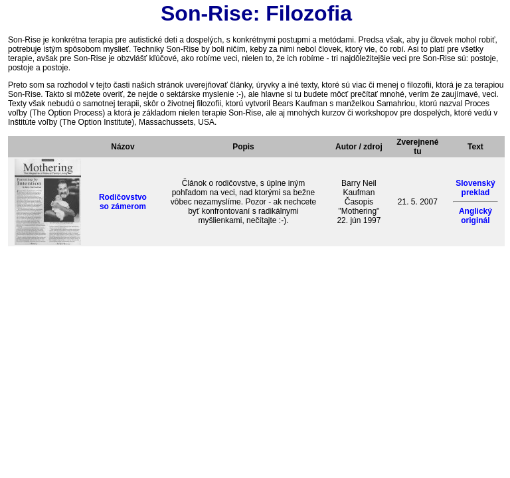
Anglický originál (475, 215)
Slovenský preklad (475, 188)
